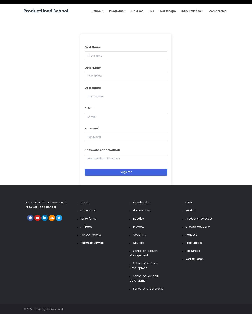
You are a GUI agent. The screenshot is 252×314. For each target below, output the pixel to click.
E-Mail (89, 108)
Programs (117, 11)
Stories (190, 211)
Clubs (189, 202)
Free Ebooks (194, 243)
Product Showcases (199, 219)
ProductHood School (46, 11)
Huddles (138, 219)
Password (92, 129)
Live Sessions (141, 211)
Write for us (88, 219)
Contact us (88, 211)
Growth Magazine (198, 227)
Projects (138, 227)
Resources (193, 251)
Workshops (167, 11)
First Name (93, 47)
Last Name (93, 68)
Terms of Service (92, 243)
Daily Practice (192, 11)
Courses (137, 11)
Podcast (191, 235)
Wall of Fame (195, 259)
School (98, 11)
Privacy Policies (91, 235)
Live (151, 11)
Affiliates (86, 227)
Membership (217, 11)
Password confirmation (102, 150)
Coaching (139, 235)
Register (126, 172)
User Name (93, 88)
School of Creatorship (148, 289)
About (84, 202)
